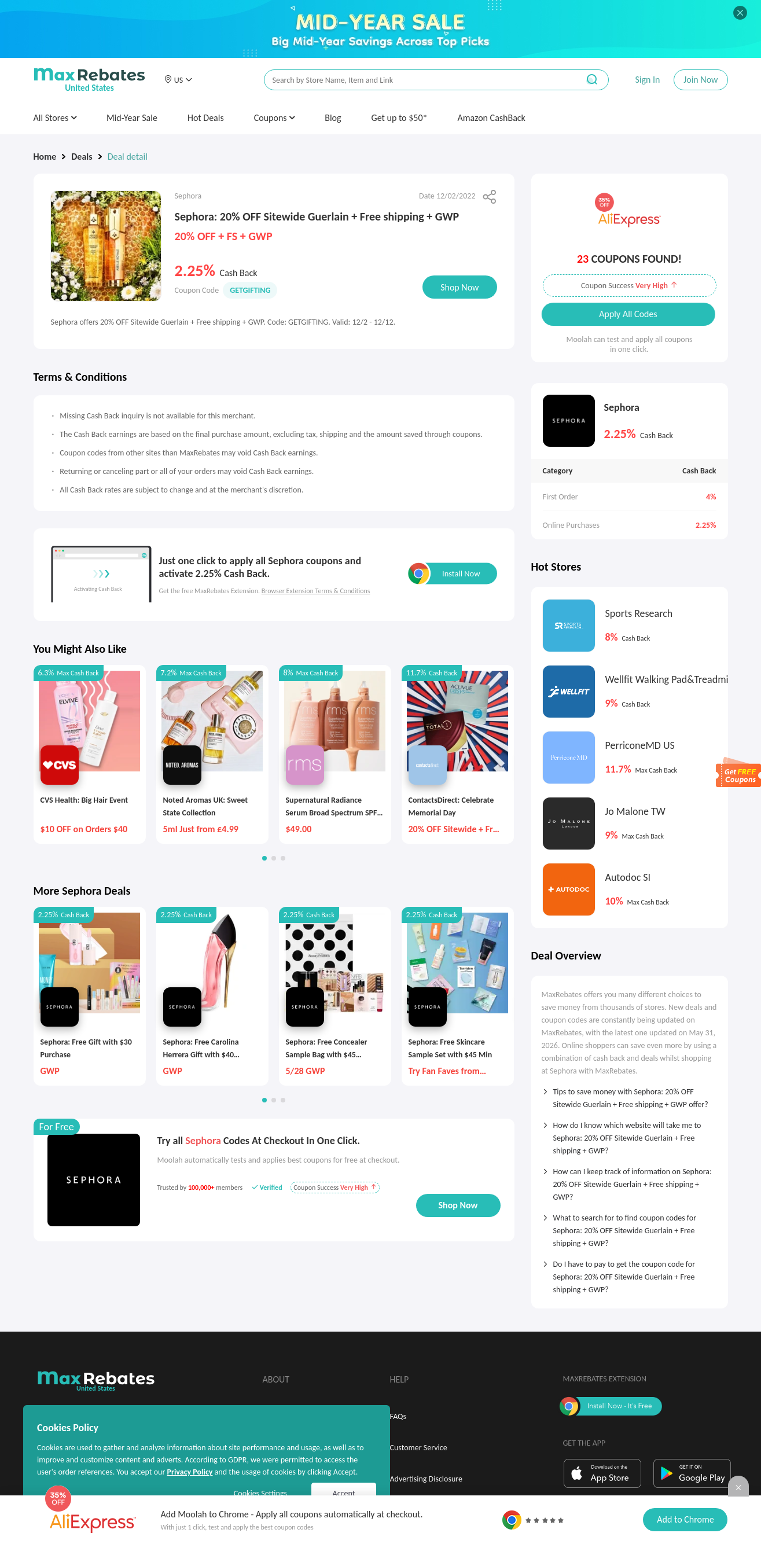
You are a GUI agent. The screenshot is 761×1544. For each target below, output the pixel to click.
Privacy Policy (189, 1472)
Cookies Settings (260, 1493)
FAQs (398, 1416)
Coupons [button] (274, 117)
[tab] (630, 1094)
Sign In (647, 79)
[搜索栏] (414, 80)
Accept (344, 1493)
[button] (178, 80)
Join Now (700, 79)
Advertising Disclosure (426, 1479)
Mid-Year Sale (131, 117)
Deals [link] (81, 156)
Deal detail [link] (128, 156)
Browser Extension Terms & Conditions (316, 591)
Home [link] (45, 156)
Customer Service (418, 1448)
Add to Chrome (685, 1519)
